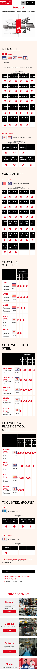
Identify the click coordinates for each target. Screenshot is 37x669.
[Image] (10, 54)
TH (28, 3)
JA (33, 3)
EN (23, 3)
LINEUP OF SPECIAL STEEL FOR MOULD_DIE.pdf (17, 578)
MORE (9, 611)
